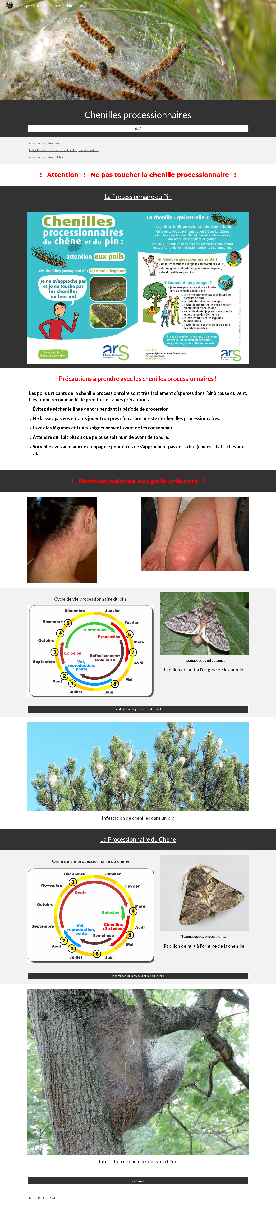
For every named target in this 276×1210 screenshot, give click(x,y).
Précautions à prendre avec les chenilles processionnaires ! (64, 150)
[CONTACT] (138, 1180)
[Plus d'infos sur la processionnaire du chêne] (138, 975)
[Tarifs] (138, 128)
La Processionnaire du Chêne (46, 157)
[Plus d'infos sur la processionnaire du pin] (138, 709)
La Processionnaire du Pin (44, 143)
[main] (138, 114)
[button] (244, 1199)
